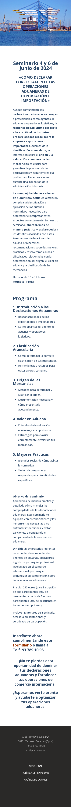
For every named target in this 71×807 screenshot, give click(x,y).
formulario (22, 645)
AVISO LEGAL (35, 766)
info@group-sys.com (35, 750)
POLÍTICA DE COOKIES (35, 779)
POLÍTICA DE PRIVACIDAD (35, 772)
